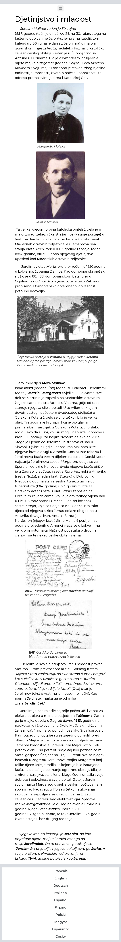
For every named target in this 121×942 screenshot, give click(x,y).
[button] (60, 8)
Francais (60, 871)
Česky (60, 937)
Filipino (60, 907)
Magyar (60, 922)
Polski (60, 915)
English (60, 878)
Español (60, 900)
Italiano (60, 893)
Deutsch (60, 886)
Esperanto (60, 929)
